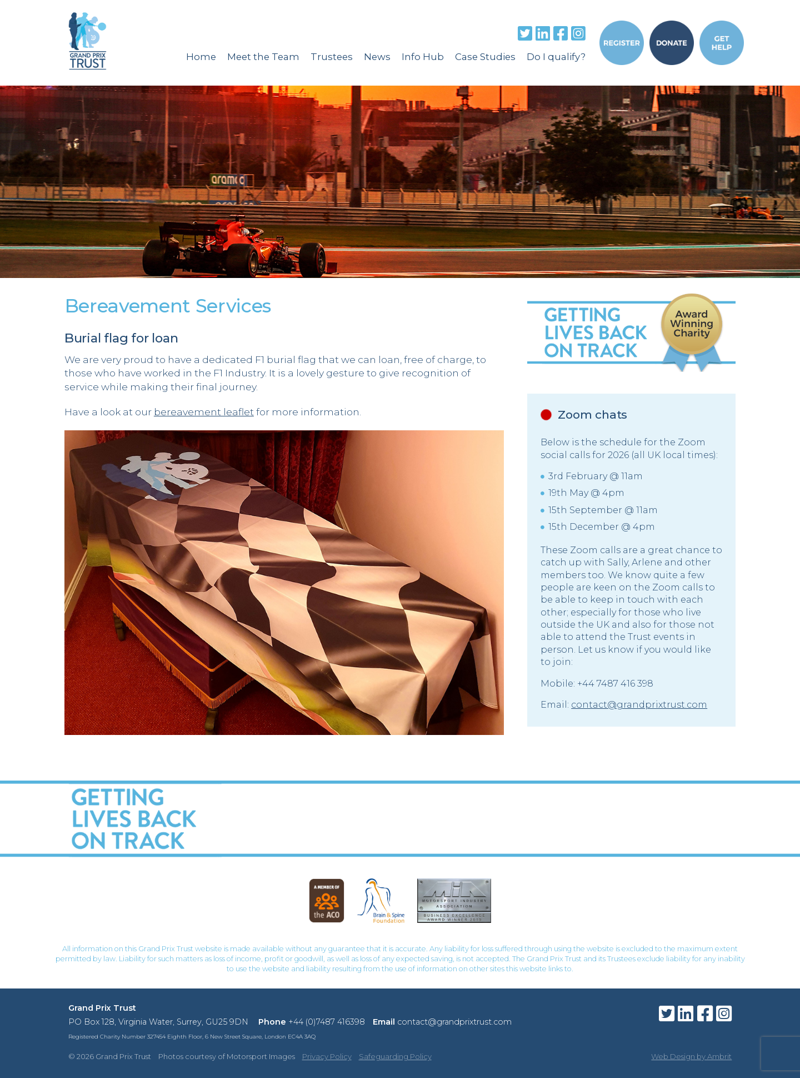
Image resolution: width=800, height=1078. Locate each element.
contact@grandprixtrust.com (639, 704)
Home (201, 56)
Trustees (332, 56)
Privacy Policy (327, 1056)
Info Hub (423, 56)
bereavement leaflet (204, 412)
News (377, 56)
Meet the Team (263, 56)
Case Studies (485, 56)
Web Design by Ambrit (691, 1056)
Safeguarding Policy (395, 1056)
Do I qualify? (556, 56)
